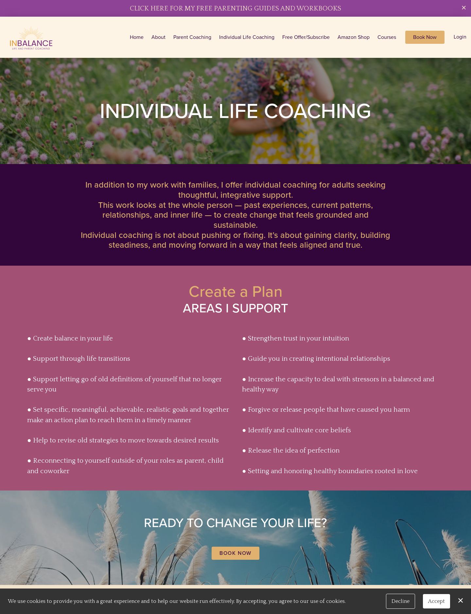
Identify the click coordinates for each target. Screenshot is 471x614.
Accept (436, 601)
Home (137, 37)
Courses (386, 37)
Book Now (425, 37)
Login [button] (460, 37)
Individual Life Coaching (246, 37)
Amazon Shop (354, 37)
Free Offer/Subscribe (306, 37)
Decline (401, 601)
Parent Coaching (192, 37)
